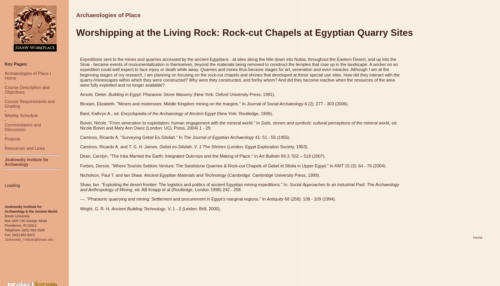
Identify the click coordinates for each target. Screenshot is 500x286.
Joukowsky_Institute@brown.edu (29, 240)
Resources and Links (25, 148)
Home (477, 238)
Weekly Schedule (21, 115)
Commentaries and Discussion (23, 127)
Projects (12, 139)
